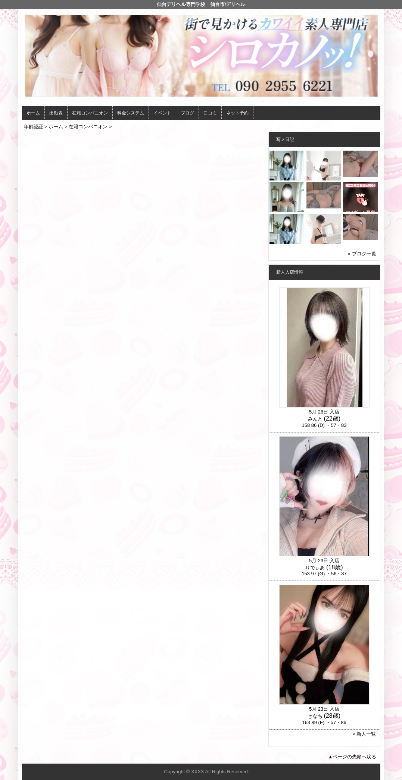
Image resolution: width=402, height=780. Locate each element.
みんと (315, 419)
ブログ (187, 113)
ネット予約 (237, 113)
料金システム (130, 113)
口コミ (210, 113)
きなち (315, 716)
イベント (162, 113)
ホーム (33, 113)
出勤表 (56, 113)
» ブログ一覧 (362, 254)
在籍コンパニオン (90, 113)
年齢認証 (33, 126)
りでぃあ (315, 567)
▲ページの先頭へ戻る (352, 756)
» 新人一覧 (364, 734)
